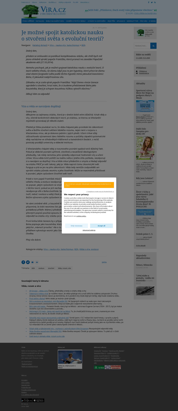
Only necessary (76, 226)
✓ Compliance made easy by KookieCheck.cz (100, 191)
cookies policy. (81, 216)
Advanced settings (89, 230)
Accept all (101, 226)
